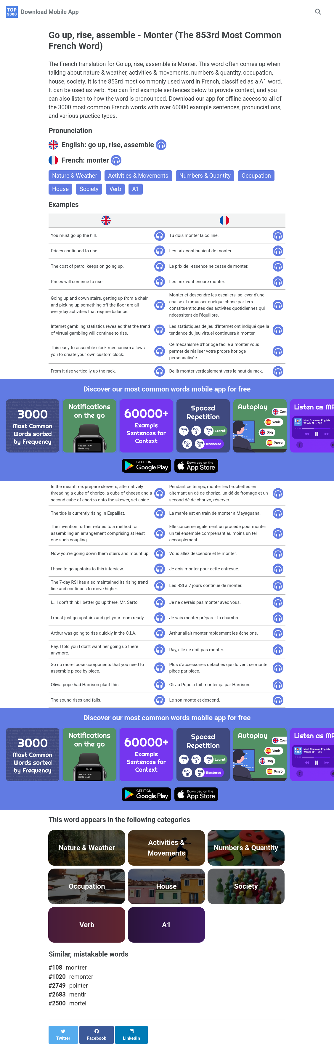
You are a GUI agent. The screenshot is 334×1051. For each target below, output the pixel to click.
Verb (116, 191)
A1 (137, 191)
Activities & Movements (140, 178)
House (60, 191)
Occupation (261, 178)
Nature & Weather (75, 178)
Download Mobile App (50, 11)
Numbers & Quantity (208, 178)
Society (89, 191)
